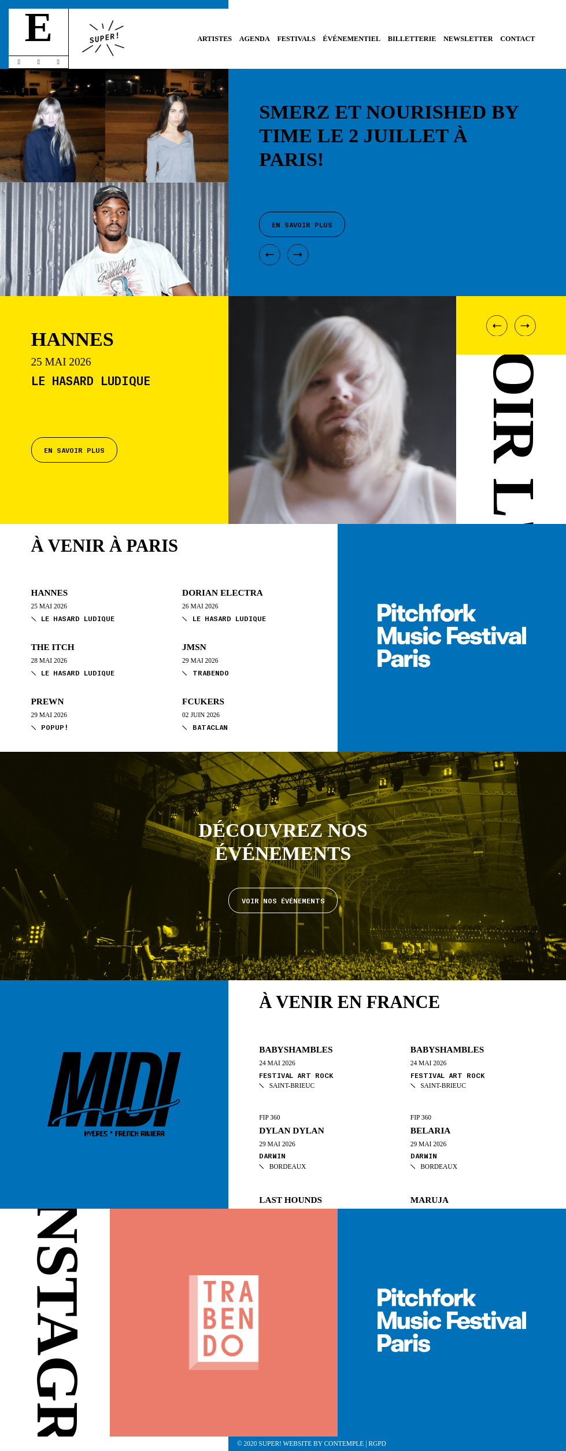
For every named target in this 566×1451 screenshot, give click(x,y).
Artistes (214, 39)
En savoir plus (74, 449)
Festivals (296, 39)
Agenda (254, 39)
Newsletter (468, 39)
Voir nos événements (283, 899)
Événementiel (351, 39)
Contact (517, 39)
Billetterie (412, 39)
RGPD (377, 1444)
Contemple (344, 1444)
